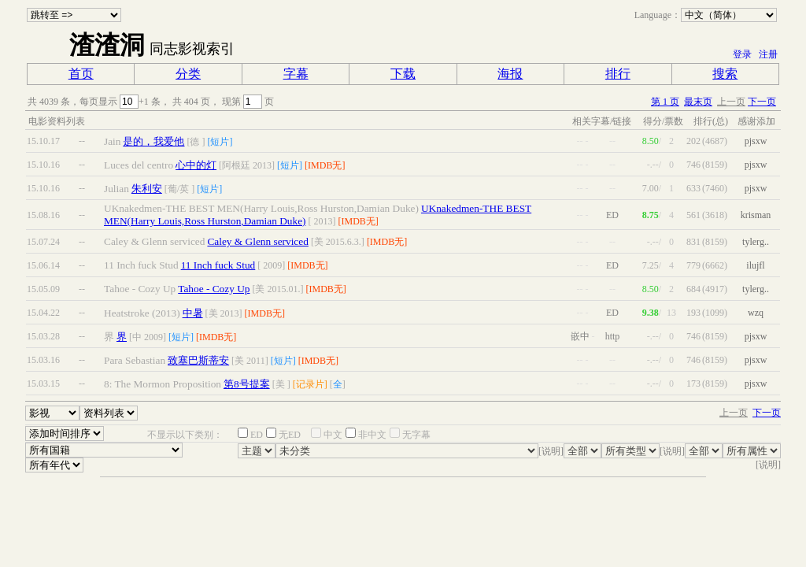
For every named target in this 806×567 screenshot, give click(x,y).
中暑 (193, 313)
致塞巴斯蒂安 (198, 360)
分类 (188, 73)
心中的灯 (196, 165)
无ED (290, 434)
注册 (768, 54)
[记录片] (310, 384)
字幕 (296, 73)
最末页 (698, 101)
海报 (510, 73)
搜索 (725, 73)
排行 (617, 73)
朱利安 (146, 189)
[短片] (219, 141)
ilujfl (755, 265)
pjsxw (756, 140)
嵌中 (580, 336)
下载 (403, 73)
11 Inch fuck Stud (218, 265)
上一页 (731, 101)
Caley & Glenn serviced (257, 241)
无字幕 (416, 434)
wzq (755, 312)
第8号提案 (247, 384)
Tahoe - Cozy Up (214, 289)
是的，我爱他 (153, 141)
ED (256, 434)
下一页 (762, 101)
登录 (742, 54)
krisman (756, 214)
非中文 (372, 434)
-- (82, 140)
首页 (81, 73)
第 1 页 (665, 101)
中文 (333, 434)
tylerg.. (755, 241)
